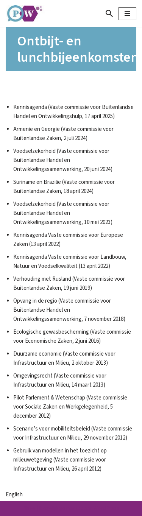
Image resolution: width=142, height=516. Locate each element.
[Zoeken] (109, 13)
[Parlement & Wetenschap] (28, 13)
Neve (29, 508)
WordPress (106, 508)
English (14, 495)
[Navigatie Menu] (127, 13)
